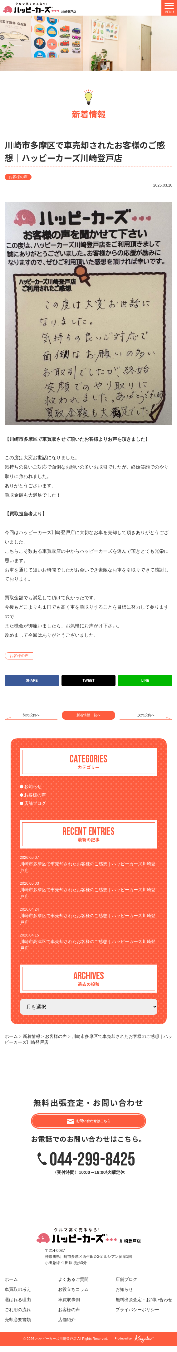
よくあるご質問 (73, 1285)
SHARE (32, 680)
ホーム (11, 1285)
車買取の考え (18, 1295)
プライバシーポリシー (137, 1316)
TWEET (88, 680)
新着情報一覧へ (88, 715)
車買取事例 (69, 1306)
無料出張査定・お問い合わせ (144, 1306)
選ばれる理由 (18, 1306)
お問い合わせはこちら (94, 1124)
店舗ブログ (35, 803)
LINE (145, 680)
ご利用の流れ (18, 1316)
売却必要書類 (18, 1326)
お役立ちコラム (73, 1295)
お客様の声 (18, 177)
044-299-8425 (92, 1165)
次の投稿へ (146, 715)
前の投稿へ (31, 715)
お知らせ (33, 786)
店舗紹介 (67, 1326)
